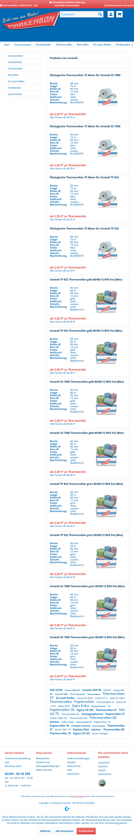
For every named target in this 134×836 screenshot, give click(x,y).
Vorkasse (103, 766)
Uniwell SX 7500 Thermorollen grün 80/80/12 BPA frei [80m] (87, 637)
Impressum (73, 773)
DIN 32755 (56, 690)
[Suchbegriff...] (81, 14)
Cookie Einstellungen (78, 758)
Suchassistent (15, 55)
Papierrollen (84, 701)
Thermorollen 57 (106, 702)
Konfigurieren (86, 830)
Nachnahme (104, 774)
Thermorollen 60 (70, 714)
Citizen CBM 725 (59, 718)
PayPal (101, 770)
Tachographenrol (92, 714)
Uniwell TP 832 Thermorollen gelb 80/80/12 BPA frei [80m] (86, 279)
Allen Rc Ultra (117, 698)
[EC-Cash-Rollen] (102, 45)
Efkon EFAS (64, 706)
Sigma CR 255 (85, 710)
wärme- (55, 722)
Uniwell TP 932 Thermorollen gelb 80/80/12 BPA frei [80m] (86, 330)
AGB (69, 769)
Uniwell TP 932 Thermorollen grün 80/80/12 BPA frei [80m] (86, 535)
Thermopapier (78, 694)
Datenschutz (74, 766)
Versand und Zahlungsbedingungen (48, 764)
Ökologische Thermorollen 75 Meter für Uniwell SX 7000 (85, 75)
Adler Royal (68, 721)
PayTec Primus (98, 706)
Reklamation (42, 758)
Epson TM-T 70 (63, 729)
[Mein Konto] (111, 14)
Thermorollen (15, 68)
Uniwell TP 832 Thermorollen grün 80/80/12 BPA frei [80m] (86, 484)
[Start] (7, 45)
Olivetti (107, 690)
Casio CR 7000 (61, 694)
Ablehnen (45, 830)
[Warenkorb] (119, 14)
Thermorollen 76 (60, 733)
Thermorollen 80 (78, 718)
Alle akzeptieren (64, 830)
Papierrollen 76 (62, 709)
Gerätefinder (15, 62)
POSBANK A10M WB (81, 726)
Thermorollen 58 (102, 717)
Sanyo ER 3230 (85, 698)
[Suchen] (100, 14)
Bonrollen (13, 74)
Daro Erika (81, 705)
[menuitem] (81, 14)
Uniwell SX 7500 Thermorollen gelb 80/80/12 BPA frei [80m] (87, 433)
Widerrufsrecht (44, 769)
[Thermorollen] (64, 45)
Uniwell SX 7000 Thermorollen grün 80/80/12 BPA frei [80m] (87, 586)
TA (109, 706)
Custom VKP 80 (92, 690)
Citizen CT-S (101, 698)
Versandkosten (77, 796)
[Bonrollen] (83, 45)
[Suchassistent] (22, 45)
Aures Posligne (100, 733)
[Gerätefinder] (43, 45)
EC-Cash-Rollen (16, 81)
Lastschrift (103, 762)
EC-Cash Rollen (66, 698)
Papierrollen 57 (115, 714)
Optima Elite (81, 729)
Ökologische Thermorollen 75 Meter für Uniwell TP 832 (84, 177)
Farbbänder (14, 87)
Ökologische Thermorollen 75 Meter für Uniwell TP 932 (84, 228)
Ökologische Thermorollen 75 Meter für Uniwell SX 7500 (85, 126)
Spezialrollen (15, 94)
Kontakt (71, 762)
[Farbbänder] (123, 45)
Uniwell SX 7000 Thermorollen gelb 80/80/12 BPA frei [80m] (87, 381)
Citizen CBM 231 (73, 690)
